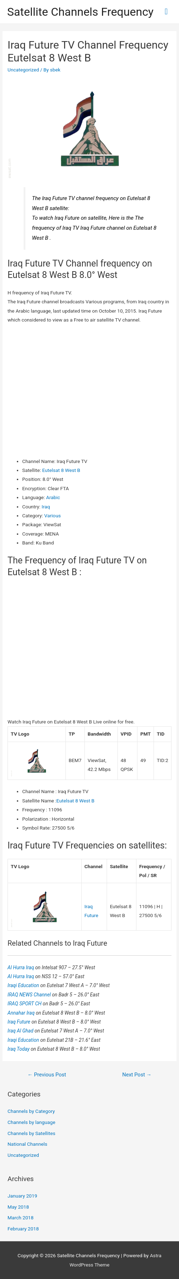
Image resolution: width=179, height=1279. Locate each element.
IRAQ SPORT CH (25, 1003)
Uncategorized (23, 70)
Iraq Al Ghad (21, 1031)
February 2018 (23, 1228)
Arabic (53, 497)
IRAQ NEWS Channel (30, 994)
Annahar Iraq (22, 1013)
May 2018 (18, 1207)
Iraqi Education (24, 985)
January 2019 (22, 1196)
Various (52, 515)
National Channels (27, 1144)
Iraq (46, 506)
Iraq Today (19, 1049)
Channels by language (31, 1122)
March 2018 (21, 1217)
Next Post (137, 1074)
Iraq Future (20, 1022)
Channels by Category (31, 1111)
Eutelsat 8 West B (61, 470)
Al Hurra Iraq (21, 967)
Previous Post (47, 1074)
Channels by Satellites (31, 1133)
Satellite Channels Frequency (80, 12)
